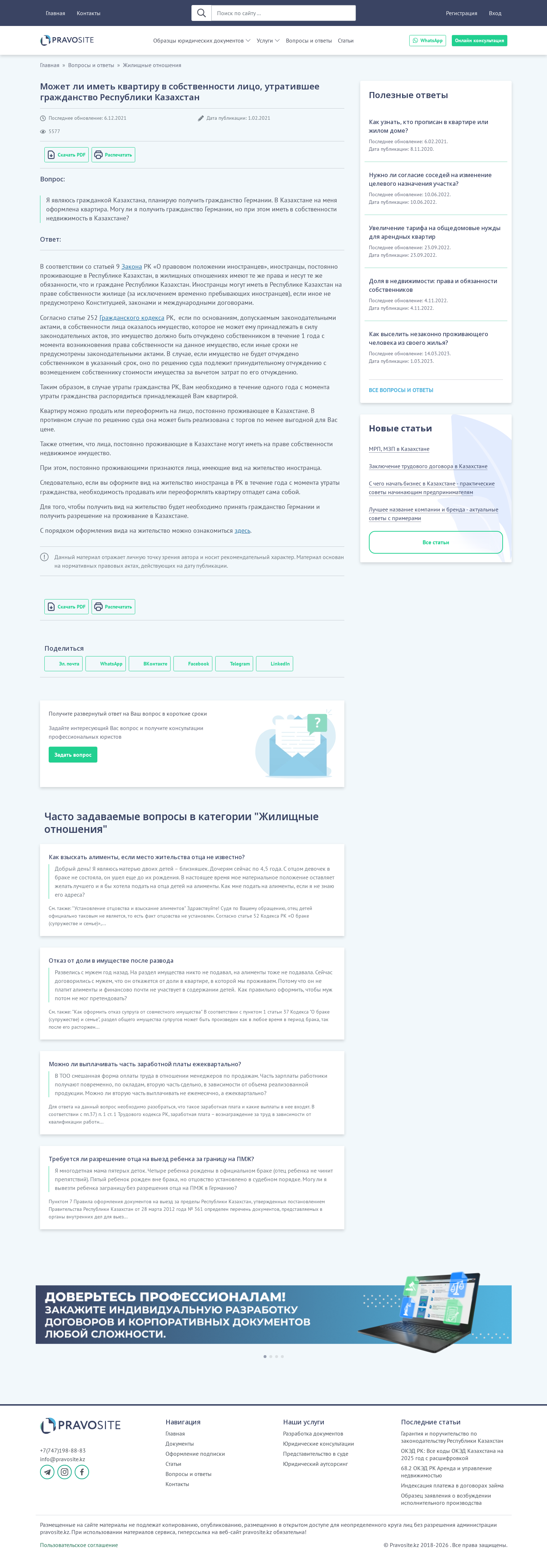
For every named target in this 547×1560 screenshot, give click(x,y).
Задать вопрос (73, 754)
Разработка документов (313, 1433)
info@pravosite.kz (62, 1459)
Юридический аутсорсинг (315, 1463)
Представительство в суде (315, 1453)
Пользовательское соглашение (79, 1544)
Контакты (89, 13)
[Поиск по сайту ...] (283, 13)
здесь (242, 530)
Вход (495, 13)
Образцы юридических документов (198, 40)
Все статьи (436, 542)
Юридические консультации (318, 1443)
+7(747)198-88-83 (63, 1450)
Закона (132, 266)
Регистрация (461, 13)
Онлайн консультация (479, 40)
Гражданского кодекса (132, 317)
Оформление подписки (195, 1453)
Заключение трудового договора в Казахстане (428, 466)
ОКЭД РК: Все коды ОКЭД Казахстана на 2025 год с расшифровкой (452, 1454)
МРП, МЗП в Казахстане (399, 448)
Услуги (265, 40)
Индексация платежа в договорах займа (452, 1485)
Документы (180, 1443)
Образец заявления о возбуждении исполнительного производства (446, 1499)
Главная (55, 13)
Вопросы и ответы (309, 40)
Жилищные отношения (152, 65)
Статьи (346, 40)
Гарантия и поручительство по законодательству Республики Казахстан (452, 1437)
